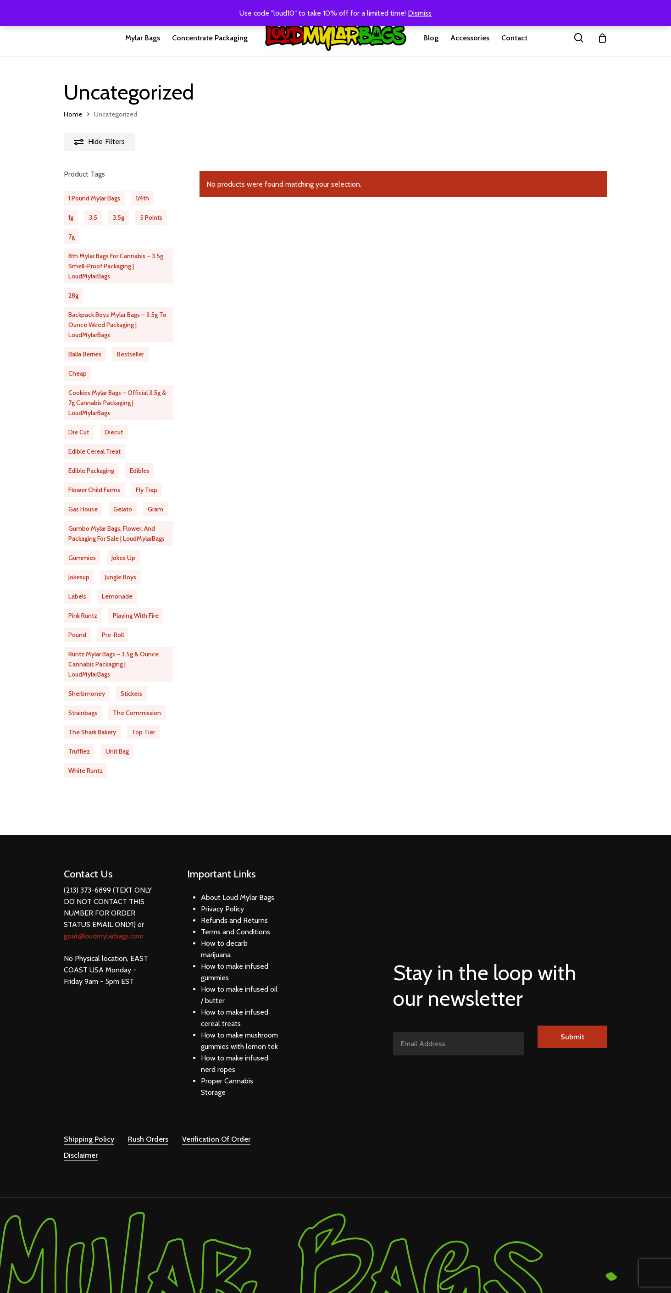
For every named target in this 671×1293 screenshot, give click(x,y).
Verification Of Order (216, 1128)
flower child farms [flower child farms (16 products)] (94, 490)
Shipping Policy (89, 1128)
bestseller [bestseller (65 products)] (130, 354)
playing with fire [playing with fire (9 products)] (136, 615)
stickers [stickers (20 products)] (131, 693)
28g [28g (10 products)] (73, 295)
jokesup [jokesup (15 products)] (78, 577)
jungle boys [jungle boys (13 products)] (120, 577)
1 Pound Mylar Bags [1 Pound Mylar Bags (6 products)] (94, 198)
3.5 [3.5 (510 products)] (93, 217)
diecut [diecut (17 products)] (114, 432)
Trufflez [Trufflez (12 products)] (79, 751)
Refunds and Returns (234, 909)
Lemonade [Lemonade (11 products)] (117, 596)
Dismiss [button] (420, 13)
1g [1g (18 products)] (70, 217)
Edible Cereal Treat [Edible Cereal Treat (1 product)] (94, 451)
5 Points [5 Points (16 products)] (151, 217)
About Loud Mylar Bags (237, 886)
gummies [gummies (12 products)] (82, 558)
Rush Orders (148, 1128)
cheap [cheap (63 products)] (77, 373)
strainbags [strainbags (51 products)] (82, 713)
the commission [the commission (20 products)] (137, 713)
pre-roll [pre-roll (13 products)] (113, 635)
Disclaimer (81, 1144)
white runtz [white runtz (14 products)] (85, 770)
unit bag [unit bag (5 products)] (117, 751)
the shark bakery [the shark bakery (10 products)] (92, 732)
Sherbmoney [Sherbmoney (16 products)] (86, 693)
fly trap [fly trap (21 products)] (146, 490)
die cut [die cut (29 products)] (78, 432)
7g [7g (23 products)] (71, 237)
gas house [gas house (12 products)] (83, 509)
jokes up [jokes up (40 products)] (123, 558)
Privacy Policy (222, 897)
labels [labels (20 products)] (77, 596)
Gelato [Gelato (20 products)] (122, 509)
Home (73, 114)
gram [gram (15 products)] (155, 509)
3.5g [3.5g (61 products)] (118, 217)
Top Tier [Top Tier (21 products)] (143, 732)
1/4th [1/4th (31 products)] (142, 198)
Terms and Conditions (235, 920)
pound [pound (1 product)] (77, 635)
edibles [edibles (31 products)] (140, 470)
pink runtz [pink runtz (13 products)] (82, 615)
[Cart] (602, 38)
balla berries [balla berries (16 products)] (84, 354)
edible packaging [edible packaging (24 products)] (91, 470)
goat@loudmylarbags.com (104, 924)
